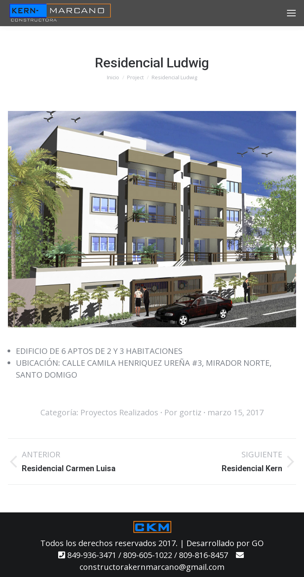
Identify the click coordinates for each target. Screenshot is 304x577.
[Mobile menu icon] (291, 13)
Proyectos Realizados (119, 412)
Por (182, 412)
